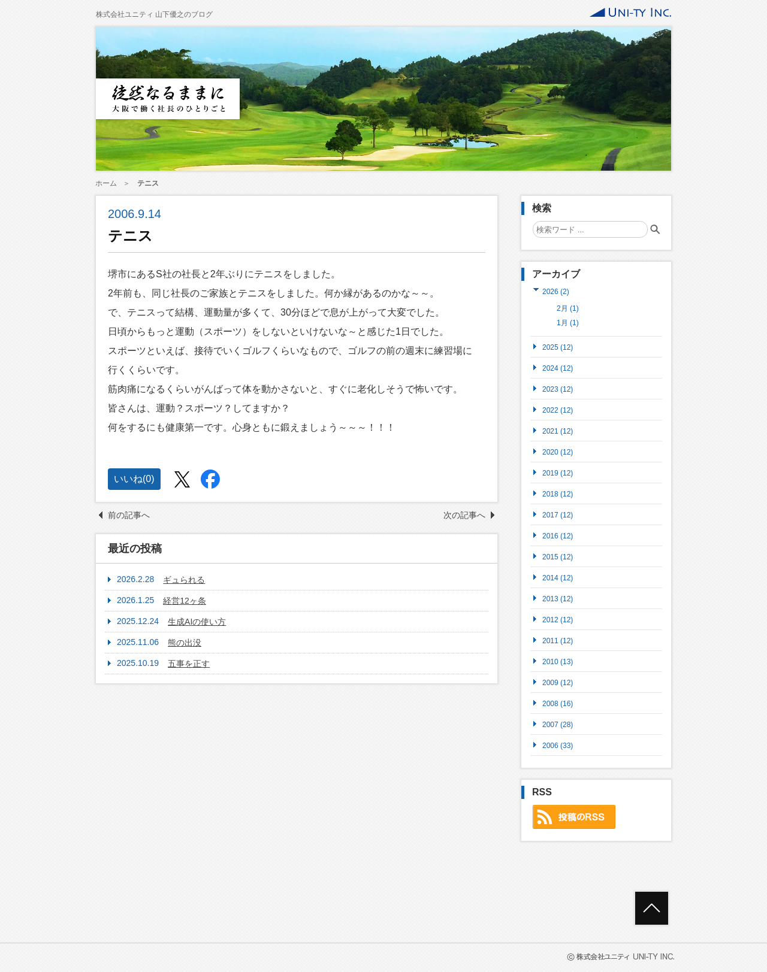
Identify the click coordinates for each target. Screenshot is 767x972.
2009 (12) (557, 682)
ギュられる (184, 580)
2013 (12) (557, 598)
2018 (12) (557, 494)
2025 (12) (557, 347)
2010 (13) (557, 661)
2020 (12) (557, 452)
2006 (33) (557, 745)
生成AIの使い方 (197, 621)
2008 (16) (557, 703)
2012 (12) (557, 619)
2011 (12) (557, 640)
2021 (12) (557, 431)
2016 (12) (557, 536)
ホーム (106, 183)
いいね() (134, 479)
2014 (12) (557, 578)
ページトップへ (651, 908)
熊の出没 (184, 642)
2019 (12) (557, 473)
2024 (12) (557, 368)
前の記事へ (129, 515)
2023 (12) (557, 389)
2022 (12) (557, 410)
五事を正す (189, 663)
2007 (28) (557, 724)
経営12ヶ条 (184, 600)
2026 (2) (555, 291)
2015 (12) (557, 557)
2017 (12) (557, 515)
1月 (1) (568, 322)
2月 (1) (568, 308)
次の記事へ (464, 515)
